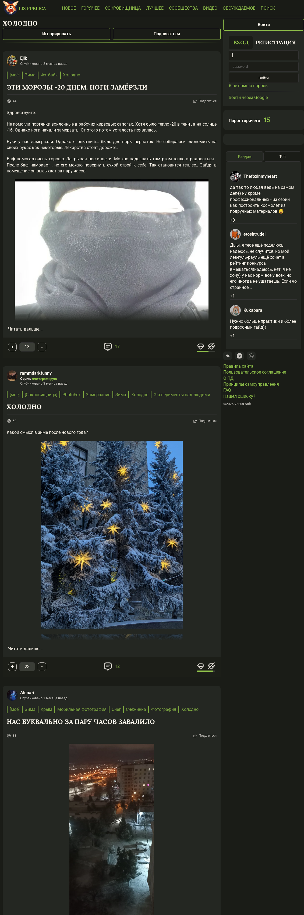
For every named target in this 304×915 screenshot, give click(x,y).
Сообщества (183, 8)
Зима (30, 74)
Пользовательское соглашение (254, 372)
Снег (116, 709)
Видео (210, 8)
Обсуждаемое (239, 8)
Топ (283, 156)
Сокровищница (123, 8)
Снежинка (136, 709)
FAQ (227, 390)
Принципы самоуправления (251, 384)
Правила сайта (238, 366)
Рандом (245, 156)
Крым (46, 709)
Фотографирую (44, 379)
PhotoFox (71, 394)
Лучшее (155, 8)
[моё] (15, 74)
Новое (69, 8)
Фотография (163, 709)
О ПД (228, 378)
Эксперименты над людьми (182, 394)
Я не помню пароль (248, 85)
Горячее (90, 8)
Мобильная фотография (82, 709)
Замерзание (98, 394)
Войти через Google (248, 97)
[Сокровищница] (41, 394)
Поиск (268, 8)
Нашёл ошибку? (239, 396)
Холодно (71, 74)
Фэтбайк (49, 74)
